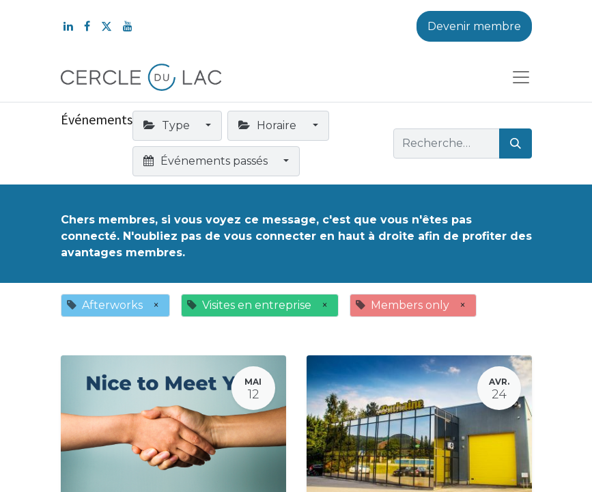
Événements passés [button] (206, 160)
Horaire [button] (268, 125)
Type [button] (168, 125)
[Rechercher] (515, 143)
